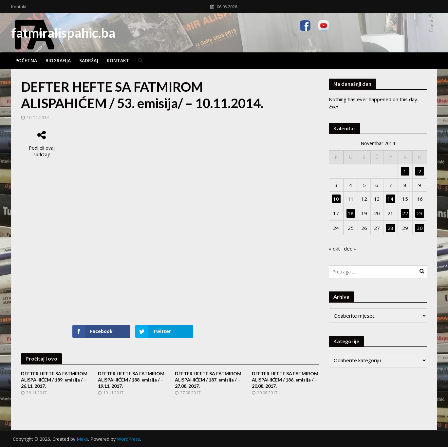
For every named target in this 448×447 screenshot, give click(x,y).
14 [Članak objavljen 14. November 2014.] (390, 199)
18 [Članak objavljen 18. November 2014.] (351, 213)
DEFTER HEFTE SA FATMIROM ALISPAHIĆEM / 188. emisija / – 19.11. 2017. (131, 380)
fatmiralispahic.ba (63, 33)
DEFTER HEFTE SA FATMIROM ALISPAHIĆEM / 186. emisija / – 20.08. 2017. (285, 380)
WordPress (128, 439)
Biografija (58, 60)
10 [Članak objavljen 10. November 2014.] (336, 199)
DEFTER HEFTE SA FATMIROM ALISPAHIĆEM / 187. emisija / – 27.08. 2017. (208, 380)
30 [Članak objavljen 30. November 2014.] (420, 228)
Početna (26, 60)
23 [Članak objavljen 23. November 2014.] (420, 213)
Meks (82, 439)
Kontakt (19, 6)
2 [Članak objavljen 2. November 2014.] (419, 171)
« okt (334, 248)
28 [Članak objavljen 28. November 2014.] (390, 228)
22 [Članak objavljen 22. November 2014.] (405, 213)
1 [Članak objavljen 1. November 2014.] (404, 171)
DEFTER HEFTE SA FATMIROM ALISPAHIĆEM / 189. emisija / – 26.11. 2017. (54, 380)
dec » (350, 248)
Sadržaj (88, 60)
